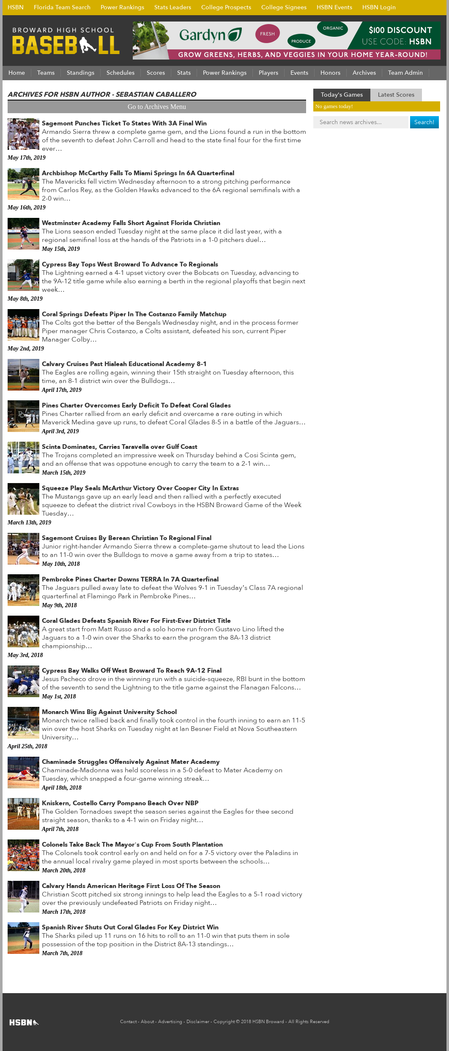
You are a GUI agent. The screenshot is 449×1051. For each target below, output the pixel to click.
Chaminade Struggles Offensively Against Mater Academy (131, 762)
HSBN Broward (268, 1021)
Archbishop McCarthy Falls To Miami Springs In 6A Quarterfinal (138, 173)
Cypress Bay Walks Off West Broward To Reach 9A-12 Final (132, 670)
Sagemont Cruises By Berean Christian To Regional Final (126, 538)
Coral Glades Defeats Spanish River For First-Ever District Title (136, 620)
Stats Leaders (172, 7)
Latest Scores (396, 95)
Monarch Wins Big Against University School (109, 712)
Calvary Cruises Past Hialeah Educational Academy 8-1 (124, 364)
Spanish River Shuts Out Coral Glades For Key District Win (130, 927)
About (147, 1021)
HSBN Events (334, 7)
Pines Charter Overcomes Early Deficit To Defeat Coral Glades (136, 405)
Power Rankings (122, 7)
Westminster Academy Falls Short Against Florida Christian (131, 223)
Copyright (224, 1021)
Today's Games (342, 95)
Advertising (170, 1021)
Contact (128, 1021)
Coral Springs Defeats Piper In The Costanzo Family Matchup (134, 314)
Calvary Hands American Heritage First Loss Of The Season (131, 886)
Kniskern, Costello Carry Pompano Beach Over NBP (120, 803)
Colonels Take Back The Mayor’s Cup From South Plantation (132, 844)
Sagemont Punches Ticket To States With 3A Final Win (124, 123)
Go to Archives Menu (157, 106)
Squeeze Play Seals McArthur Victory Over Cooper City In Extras (140, 488)
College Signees (284, 7)
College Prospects (226, 7)
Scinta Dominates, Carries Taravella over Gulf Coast (119, 447)
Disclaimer (197, 1021)
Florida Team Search (62, 7)
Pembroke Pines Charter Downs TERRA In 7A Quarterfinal (130, 579)
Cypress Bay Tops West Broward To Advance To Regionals (130, 264)
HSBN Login (379, 7)
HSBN (16, 7)
